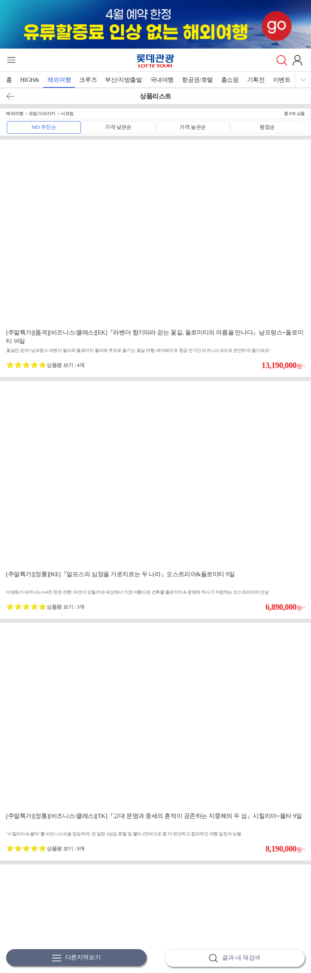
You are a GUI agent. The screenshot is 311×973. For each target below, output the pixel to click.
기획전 (256, 80)
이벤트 (282, 80)
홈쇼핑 (230, 80)
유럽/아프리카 (42, 113)
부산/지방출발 (123, 80)
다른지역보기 (76, 958)
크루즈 (88, 80)
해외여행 (59, 80)
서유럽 (67, 113)
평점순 (267, 127)
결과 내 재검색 (234, 958)
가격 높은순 (192, 127)
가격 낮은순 (118, 127)
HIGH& (29, 80)
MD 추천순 (44, 127)
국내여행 (162, 80)
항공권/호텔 (197, 80)
